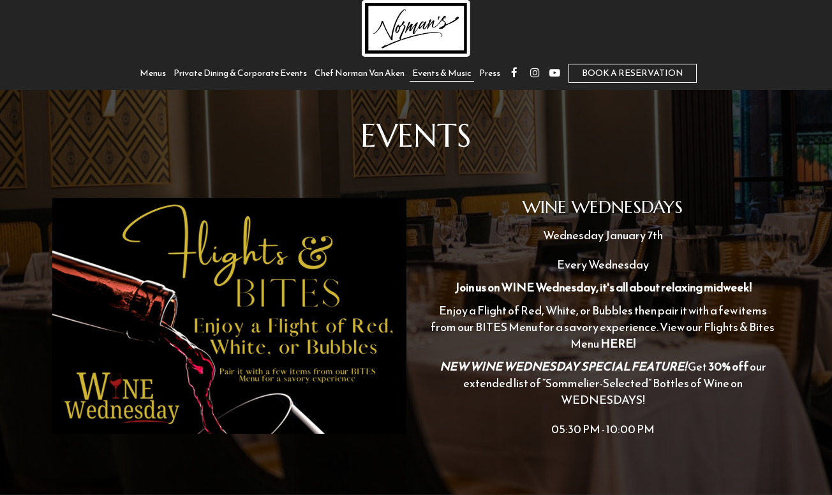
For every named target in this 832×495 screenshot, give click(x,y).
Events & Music (442, 73)
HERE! (617, 343)
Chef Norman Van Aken (360, 73)
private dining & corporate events (240, 73)
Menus (153, 73)
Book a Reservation (632, 73)
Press (489, 73)
